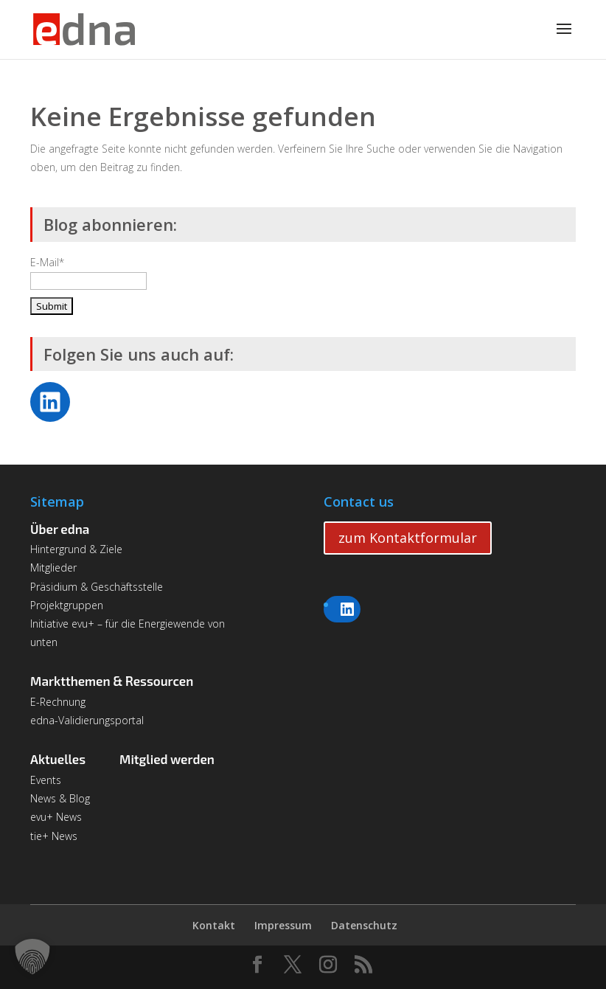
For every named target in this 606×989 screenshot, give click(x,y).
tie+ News (53, 836)
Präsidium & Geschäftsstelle (96, 587)
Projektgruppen (66, 605)
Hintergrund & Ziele (76, 549)
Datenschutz (364, 925)
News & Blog (60, 798)
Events (45, 780)
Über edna (59, 528)
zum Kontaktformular (407, 537)
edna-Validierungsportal (87, 720)
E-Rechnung (58, 702)
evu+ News (56, 817)
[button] (32, 956)
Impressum (283, 925)
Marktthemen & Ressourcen (111, 680)
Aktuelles (58, 759)
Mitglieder (53, 568)
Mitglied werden (167, 759)
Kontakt (213, 925)
